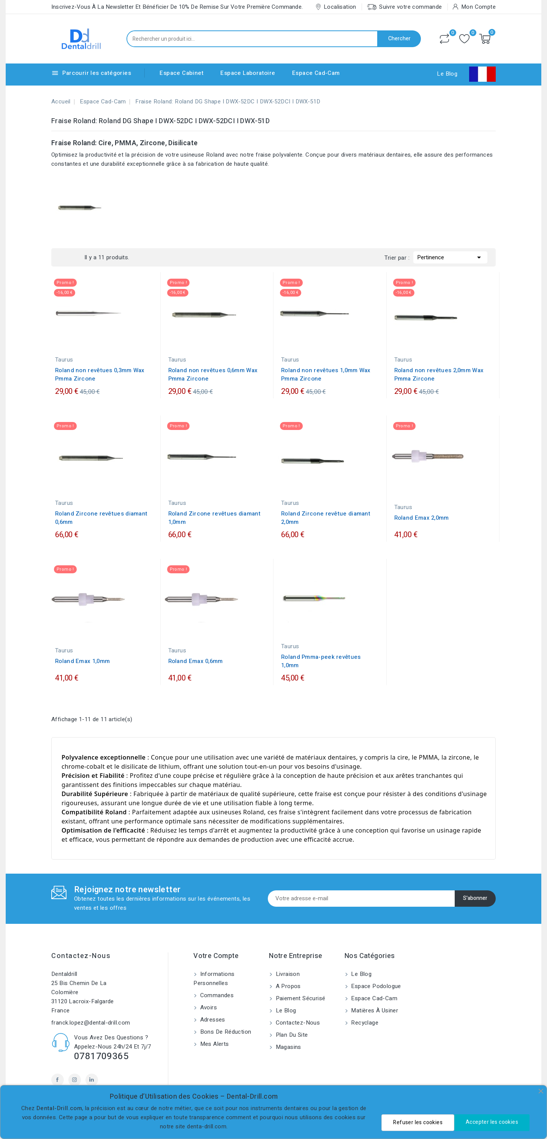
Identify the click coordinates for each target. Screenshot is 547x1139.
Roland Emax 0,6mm (195, 661)
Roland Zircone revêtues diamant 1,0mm (214, 517)
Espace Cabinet (182, 73)
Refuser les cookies (418, 1122)
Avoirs (207, 1007)
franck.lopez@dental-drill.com (90, 1022)
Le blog (285, 1010)
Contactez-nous (81, 956)
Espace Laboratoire (247, 73)
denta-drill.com (206, 1126)
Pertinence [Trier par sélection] (450, 256)
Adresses (211, 1019)
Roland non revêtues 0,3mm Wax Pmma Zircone (100, 374)
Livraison (287, 974)
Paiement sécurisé (299, 998)
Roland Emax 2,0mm (421, 518)
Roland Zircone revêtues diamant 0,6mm (101, 517)
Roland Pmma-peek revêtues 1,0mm (321, 661)
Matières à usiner (373, 1010)
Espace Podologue (375, 986)
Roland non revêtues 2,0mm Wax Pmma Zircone (439, 374)
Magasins (287, 1047)
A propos (287, 986)
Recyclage (363, 1022)
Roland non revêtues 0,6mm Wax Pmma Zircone (213, 374)
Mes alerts (213, 1044)
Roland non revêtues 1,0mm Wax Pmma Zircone (326, 374)
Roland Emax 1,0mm (82, 661)
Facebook (57, 1080)
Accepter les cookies (492, 1122)
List (75, 257)
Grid (63, 257)
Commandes (216, 995)
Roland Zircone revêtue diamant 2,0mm (325, 517)
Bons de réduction (224, 1032)
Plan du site (291, 1035)
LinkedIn (91, 1080)
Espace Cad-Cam (316, 73)
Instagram (74, 1080)
